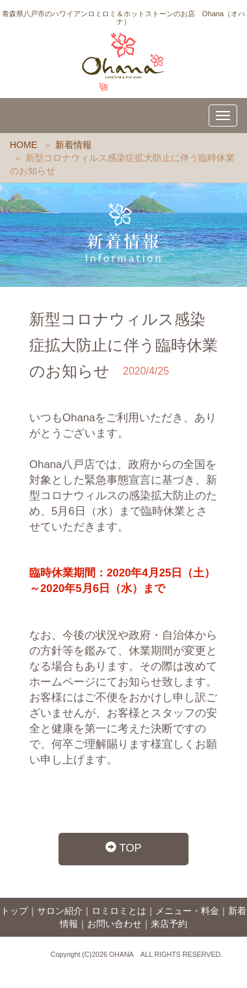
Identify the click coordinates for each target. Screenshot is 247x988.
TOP (123, 848)
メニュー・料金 (187, 911)
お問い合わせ (114, 924)
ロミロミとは (119, 911)
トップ (14, 911)
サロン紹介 (60, 911)
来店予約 (169, 924)
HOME (23, 145)
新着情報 (73, 145)
